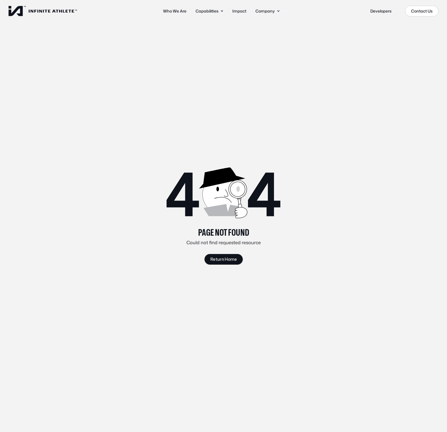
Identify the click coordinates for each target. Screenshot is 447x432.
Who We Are (174, 11)
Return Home (223, 259)
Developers (380, 11)
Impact (239, 11)
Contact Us (421, 11)
